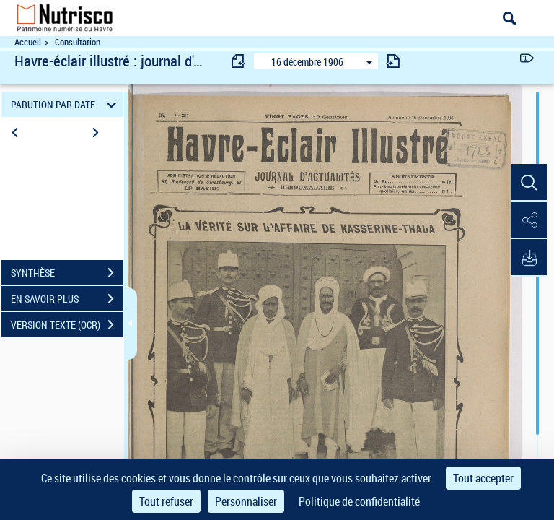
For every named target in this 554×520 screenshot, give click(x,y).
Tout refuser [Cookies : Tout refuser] (166, 501)
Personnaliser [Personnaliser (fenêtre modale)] (246, 501)
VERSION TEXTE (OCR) (67, 325)
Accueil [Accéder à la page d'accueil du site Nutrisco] (27, 42)
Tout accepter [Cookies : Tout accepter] (483, 478)
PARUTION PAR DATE (66, 104)
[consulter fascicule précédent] (239, 61)
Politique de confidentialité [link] (359, 501)
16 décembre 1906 (307, 62)
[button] (529, 183)
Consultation (77, 42)
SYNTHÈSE (67, 273)
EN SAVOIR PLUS (67, 299)
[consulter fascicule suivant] (393, 61)
